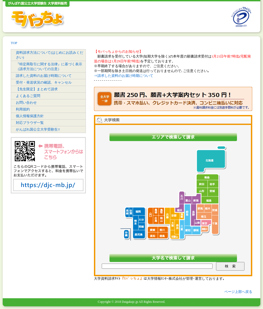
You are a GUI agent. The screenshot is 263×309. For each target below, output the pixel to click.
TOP (14, 43)
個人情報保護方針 (30, 116)
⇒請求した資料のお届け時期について (123, 76)
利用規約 (23, 109)
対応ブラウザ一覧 (30, 123)
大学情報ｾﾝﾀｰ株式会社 (164, 278)
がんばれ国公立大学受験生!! (38, 129)
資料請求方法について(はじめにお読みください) (49, 55)
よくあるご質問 (28, 96)
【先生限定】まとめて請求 (37, 89)
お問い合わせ (26, 102)
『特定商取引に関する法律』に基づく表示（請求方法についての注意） (49, 66)
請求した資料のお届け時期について (44, 76)
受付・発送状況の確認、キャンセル (44, 82)
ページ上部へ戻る (238, 292)
